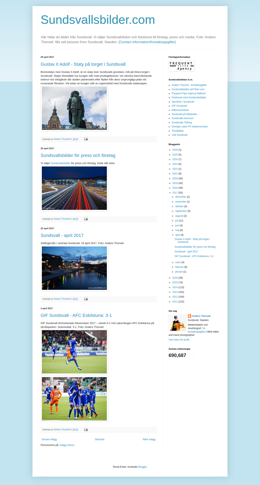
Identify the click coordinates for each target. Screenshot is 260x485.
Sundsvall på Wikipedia (184, 114)
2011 (175, 301)
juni (177, 225)
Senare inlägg (49, 439)
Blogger (142, 466)
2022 (175, 169)
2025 (175, 154)
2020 (175, 178)
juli (177, 220)
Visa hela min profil (179, 339)
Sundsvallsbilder (60, 163)
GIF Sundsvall (179, 105)
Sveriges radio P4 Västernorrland (190, 126)
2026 (175, 149)
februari (179, 267)
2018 (175, 187)
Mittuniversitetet (180, 110)
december (181, 196)
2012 (175, 296)
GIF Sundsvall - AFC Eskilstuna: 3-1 (76, 315)
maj (177, 230)
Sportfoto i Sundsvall (183, 101)
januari (179, 271)
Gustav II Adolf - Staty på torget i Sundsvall (83, 64)
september (181, 211)
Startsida (99, 439)
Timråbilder (178, 130)
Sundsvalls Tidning (182, 122)
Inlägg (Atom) (67, 445)
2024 (175, 159)
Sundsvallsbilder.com (98, 19)
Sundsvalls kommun (182, 118)
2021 (175, 173)
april (178, 234)
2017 (175, 192)
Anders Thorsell (62, 139)
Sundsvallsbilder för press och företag (78, 155)
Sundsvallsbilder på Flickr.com (188, 89)
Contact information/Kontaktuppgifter (147, 42)
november (181, 201)
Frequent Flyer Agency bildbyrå (188, 93)
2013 (175, 292)
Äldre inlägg (149, 439)
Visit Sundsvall (179, 135)
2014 (175, 287)
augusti (179, 216)
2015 (175, 282)
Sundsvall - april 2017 (62, 235)
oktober (179, 206)
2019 (175, 183)
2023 (175, 164)
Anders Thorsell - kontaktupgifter (189, 85)
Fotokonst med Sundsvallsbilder (189, 97)
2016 (175, 277)
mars (178, 262)
